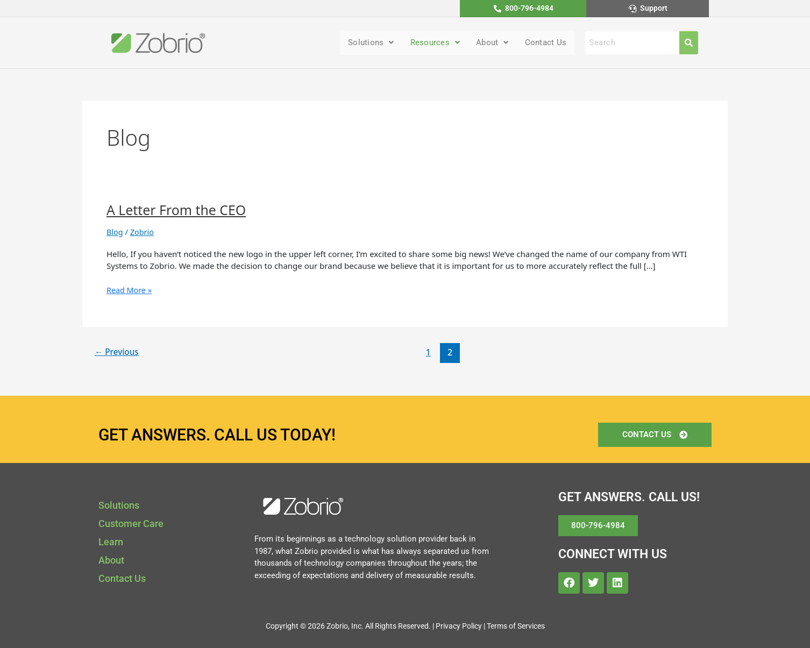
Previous (118, 353)
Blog (115, 232)
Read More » (130, 290)
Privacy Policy (459, 626)
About (489, 43)
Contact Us (544, 43)
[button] (362, 43)
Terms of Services (516, 626)
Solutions (362, 43)
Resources (429, 43)
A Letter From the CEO (179, 210)
